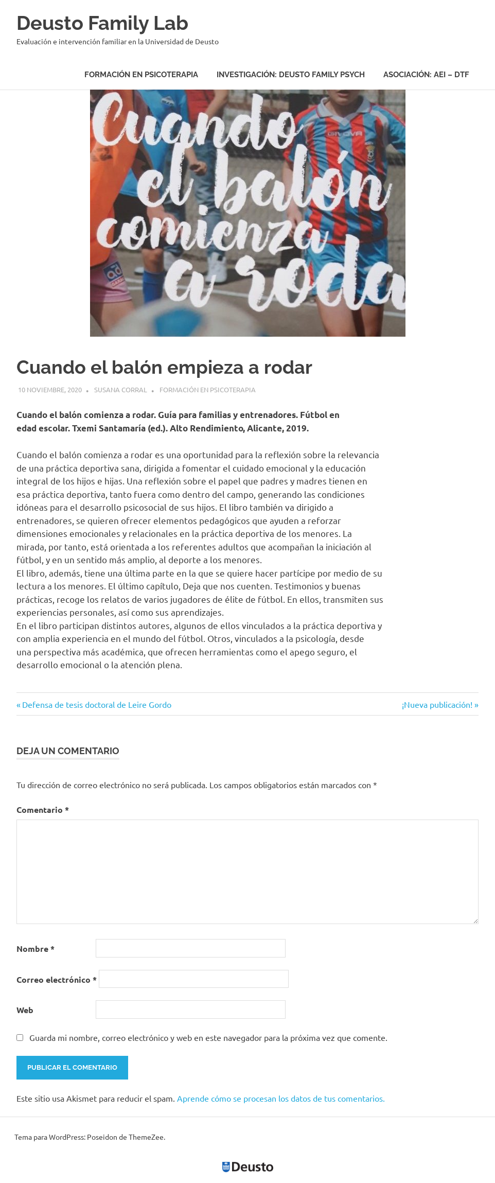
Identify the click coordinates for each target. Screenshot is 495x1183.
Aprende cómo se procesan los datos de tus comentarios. (281, 1098)
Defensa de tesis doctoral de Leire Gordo (96, 704)
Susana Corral (120, 389)
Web (24, 1009)
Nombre (35, 948)
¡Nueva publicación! (437, 704)
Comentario (42, 809)
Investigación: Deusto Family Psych (291, 74)
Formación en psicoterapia (141, 74)
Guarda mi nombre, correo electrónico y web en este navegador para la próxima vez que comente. (208, 1037)
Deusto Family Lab (102, 22)
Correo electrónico (56, 979)
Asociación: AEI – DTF (426, 74)
